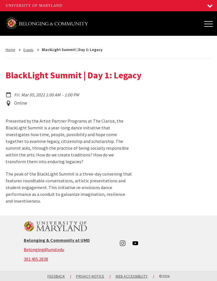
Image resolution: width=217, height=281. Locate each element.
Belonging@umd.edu (44, 249)
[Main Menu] (208, 23)
